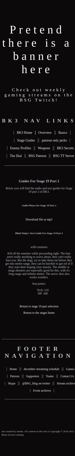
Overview (45, 132)
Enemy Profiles (20, 148)
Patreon (14, 376)
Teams (50, 376)
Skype (11, 383)
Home (13, 369)
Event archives (42, 390)
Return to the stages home (39, 312)
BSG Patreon (37, 156)
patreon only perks (54, 140)
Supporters (32, 376)
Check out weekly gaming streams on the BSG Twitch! (39, 94)
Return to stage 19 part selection (39, 306)
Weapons (44, 148)
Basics (62, 132)
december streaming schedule (41, 369)
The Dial (16, 156)
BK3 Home (24, 132)
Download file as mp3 (39, 219)
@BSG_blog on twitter (36, 383)
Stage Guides (26, 140)
